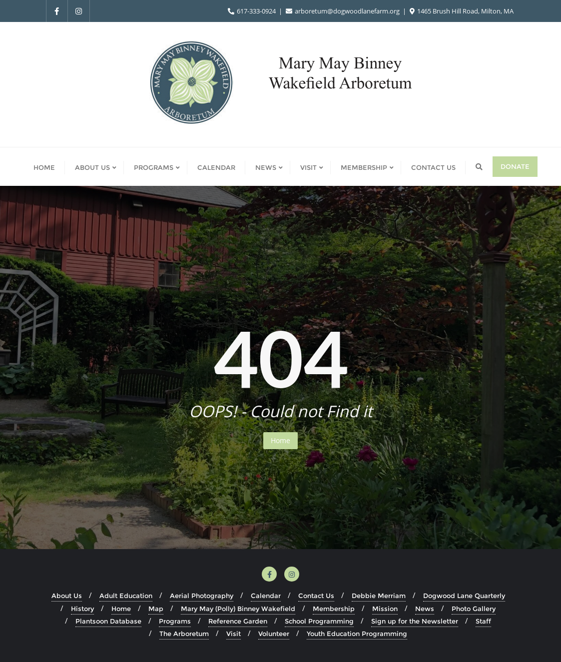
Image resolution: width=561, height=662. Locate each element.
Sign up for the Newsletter (414, 621)
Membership (334, 609)
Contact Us (316, 596)
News (424, 609)
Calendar (266, 596)
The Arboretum (184, 634)
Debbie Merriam (379, 596)
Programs (175, 621)
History (82, 609)
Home (280, 440)
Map (155, 609)
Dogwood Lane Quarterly (464, 596)
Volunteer (273, 634)
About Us (66, 596)
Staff (483, 621)
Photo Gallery (474, 609)
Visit (233, 634)
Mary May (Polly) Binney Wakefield (238, 609)
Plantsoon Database (108, 621)
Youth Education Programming (357, 634)
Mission (385, 609)
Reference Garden (237, 621)
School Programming (319, 621)
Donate (515, 166)
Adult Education (125, 596)
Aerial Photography (201, 596)
